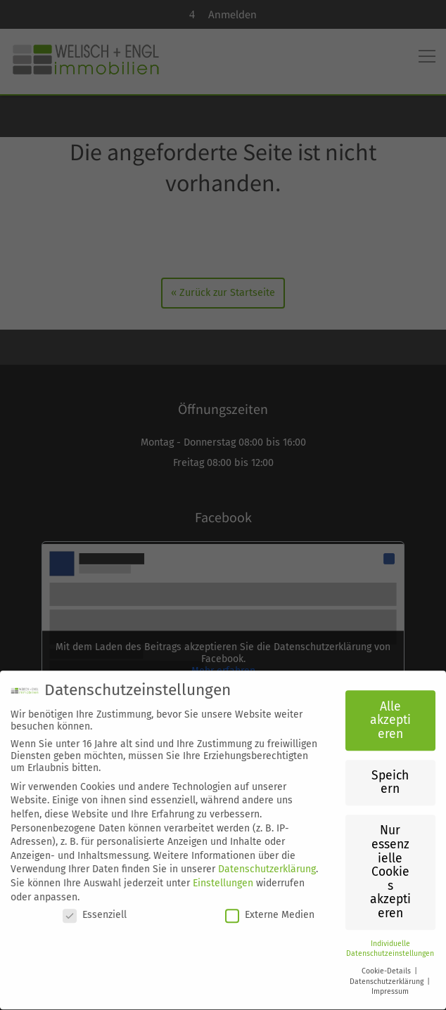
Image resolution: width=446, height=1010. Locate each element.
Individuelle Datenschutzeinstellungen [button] (390, 940)
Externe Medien (269, 906)
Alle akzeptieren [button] (390, 711)
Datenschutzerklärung (267, 860)
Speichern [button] (390, 773)
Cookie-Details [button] (387, 961)
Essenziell (95, 906)
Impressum (390, 982)
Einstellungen (223, 874)
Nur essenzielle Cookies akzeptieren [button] (390, 863)
